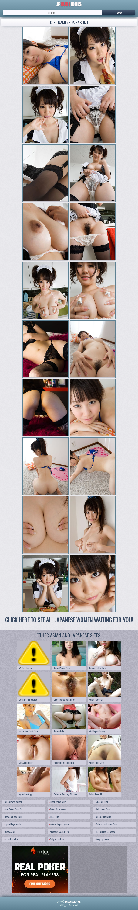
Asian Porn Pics (11, 839)
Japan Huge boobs (12, 824)
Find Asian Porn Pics (14, 809)
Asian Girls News (57, 809)
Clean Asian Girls (57, 802)
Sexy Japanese (102, 839)
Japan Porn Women (13, 802)
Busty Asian (9, 832)
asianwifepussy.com (59, 824)
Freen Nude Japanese (105, 832)
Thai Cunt (54, 817)
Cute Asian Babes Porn (106, 824)
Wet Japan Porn (102, 809)
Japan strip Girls (103, 817)
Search (118, 12)
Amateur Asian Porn (59, 832)
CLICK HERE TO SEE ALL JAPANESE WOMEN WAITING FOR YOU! (69, 620)
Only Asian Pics (56, 839)
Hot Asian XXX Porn (13, 817)
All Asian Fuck (101, 802)
